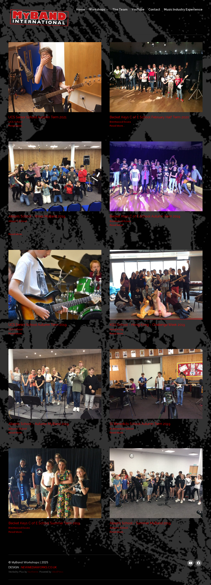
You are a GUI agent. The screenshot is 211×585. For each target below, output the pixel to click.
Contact (154, 9)
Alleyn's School (17, 221)
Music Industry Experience (183, 9)
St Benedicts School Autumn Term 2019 (140, 424)
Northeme (33, 571)
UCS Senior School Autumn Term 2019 (37, 325)
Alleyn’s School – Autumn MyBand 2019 (38, 424)
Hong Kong (116, 329)
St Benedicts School (122, 428)
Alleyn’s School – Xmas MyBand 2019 (36, 216)
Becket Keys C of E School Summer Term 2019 (44, 523)
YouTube (137, 9)
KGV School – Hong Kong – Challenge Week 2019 (147, 325)
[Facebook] (199, 563)
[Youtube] (190, 563)
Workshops (97, 9)
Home (80, 9)
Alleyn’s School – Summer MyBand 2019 (140, 523)
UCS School (15, 121)
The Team (120, 9)
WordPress (57, 571)
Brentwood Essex (120, 121)
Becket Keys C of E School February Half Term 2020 (149, 117)
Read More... (16, 125)
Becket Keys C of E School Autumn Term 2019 (145, 216)
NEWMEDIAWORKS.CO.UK (39, 567)
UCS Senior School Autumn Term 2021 (37, 117)
